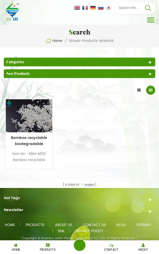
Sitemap (143, 225)
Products (35, 225)
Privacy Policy (89, 231)
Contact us (94, 225)
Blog (121, 225)
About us (63, 225)
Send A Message (79, 245)
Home (54, 41)
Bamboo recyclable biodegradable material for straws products (29, 141)
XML (61, 231)
